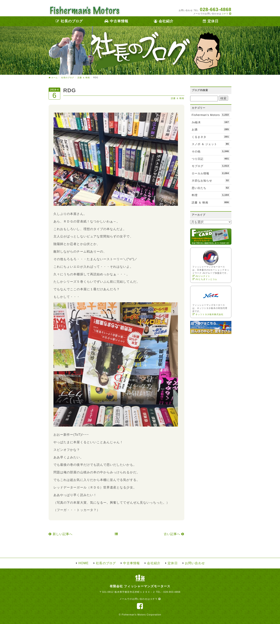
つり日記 (211, 158)
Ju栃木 (211, 122)
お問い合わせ (195, 563)
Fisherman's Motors (211, 114)
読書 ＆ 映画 (177, 98)
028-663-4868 (171, 592)
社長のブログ (69, 21)
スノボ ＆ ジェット (211, 144)
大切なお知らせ (211, 180)
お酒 (211, 129)
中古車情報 (116, 21)
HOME (83, 563)
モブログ (211, 166)
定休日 (211, 21)
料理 (211, 195)
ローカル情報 (211, 173)
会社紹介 (163, 21)
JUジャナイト (201, 276)
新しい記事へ (61, 534)
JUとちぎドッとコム (204, 279)
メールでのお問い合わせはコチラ (139, 599)
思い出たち (211, 187)
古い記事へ (174, 534)
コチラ (226, 13)
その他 (211, 151)
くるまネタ (211, 136)
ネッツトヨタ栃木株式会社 (208, 314)
